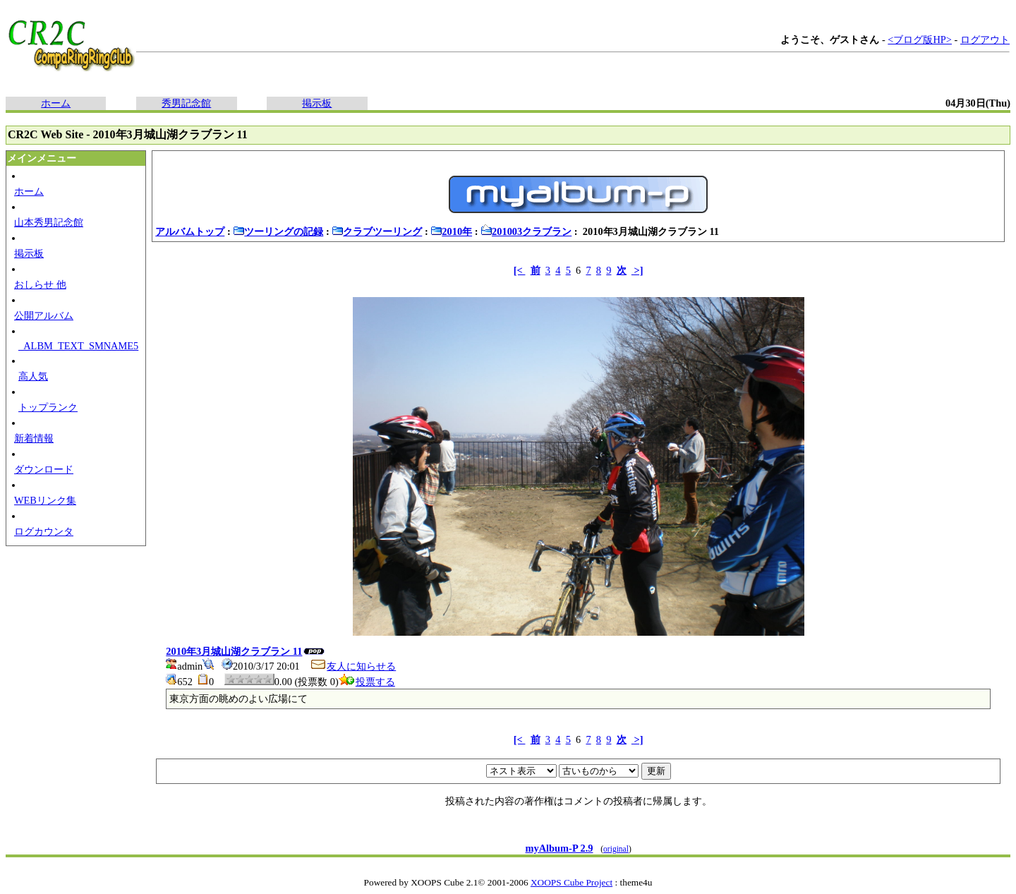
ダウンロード (43, 469)
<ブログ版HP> (920, 39)
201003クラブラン (526, 231)
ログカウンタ (43, 531)
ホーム (56, 103)
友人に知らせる (353, 666)
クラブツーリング (377, 231)
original (616, 849)
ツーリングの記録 (278, 231)
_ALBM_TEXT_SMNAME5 (78, 345)
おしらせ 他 (40, 284)
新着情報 (34, 438)
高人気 (33, 376)
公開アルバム (43, 315)
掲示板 (317, 103)
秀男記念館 (186, 103)
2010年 (451, 231)
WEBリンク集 (45, 500)
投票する (367, 681)
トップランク (48, 407)
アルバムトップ (189, 231)
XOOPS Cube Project (571, 882)
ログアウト (985, 39)
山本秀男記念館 (48, 222)
